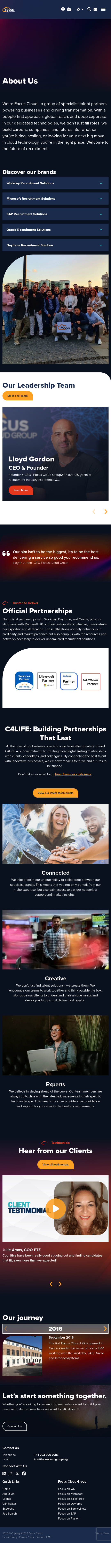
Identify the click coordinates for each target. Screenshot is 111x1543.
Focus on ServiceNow (72, 1509)
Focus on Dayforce (70, 1504)
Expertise (8, 1509)
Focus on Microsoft (70, 1494)
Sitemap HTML (43, 1537)
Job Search (9, 1513)
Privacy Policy (26, 1537)
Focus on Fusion (68, 1518)
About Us (8, 1494)
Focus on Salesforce (71, 1499)
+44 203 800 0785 (46, 1455)
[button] (106, 511)
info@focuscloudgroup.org (51, 1459)
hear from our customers (73, 774)
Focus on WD (66, 1489)
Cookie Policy (9, 1537)
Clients (6, 1499)
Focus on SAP (67, 1513)
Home (6, 1489)
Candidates (9, 1504)
